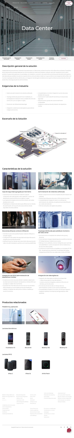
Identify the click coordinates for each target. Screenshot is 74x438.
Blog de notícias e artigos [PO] (64, 398)
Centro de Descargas (48, 393)
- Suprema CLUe (19, 403)
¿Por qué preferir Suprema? (64, 394)
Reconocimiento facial (35, 412)
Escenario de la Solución (29, 58)
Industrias (16, 7)
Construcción (33, 394)
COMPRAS (45, 2)
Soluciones (8, 7)
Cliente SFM (46, 417)
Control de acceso (34, 408)
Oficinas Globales (61, 401)
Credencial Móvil (6, 410)
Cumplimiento (32, 422)
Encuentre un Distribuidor (50, 408)
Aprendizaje (46, 396)
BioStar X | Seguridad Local (8, 394)
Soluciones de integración (22, 396)
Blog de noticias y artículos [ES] (64, 396)
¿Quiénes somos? (61, 393)
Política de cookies (21, 422)
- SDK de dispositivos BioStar (22, 401)
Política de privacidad (8, 422)
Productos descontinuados (50, 398)
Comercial (32, 400)
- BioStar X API (19, 398)
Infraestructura (33, 401)
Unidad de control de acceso (8, 405)
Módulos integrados (20, 406)
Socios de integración (20, 394)
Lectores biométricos (6, 406)
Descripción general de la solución (6, 58)
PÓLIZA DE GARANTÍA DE (6, 3)
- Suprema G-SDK (20, 400)
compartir (70, 58)
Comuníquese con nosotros (64, 400)
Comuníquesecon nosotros (69, 3)
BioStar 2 (4, 400)
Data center (32, 396)
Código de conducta (43, 422)
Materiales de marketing (49, 394)
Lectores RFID (5, 408)
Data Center (25, 7)
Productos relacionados (51, 58)
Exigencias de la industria (17, 58)
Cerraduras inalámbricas (7, 413)
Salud (31, 398)
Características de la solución (40, 58)
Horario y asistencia (34, 410)
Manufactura (33, 403)
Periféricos (4, 412)
